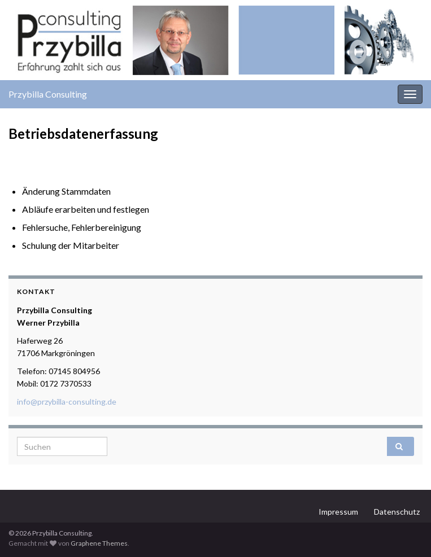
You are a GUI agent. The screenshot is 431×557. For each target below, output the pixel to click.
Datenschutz (397, 511)
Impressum (338, 511)
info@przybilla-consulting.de (66, 401)
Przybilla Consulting (47, 94)
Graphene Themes (99, 543)
